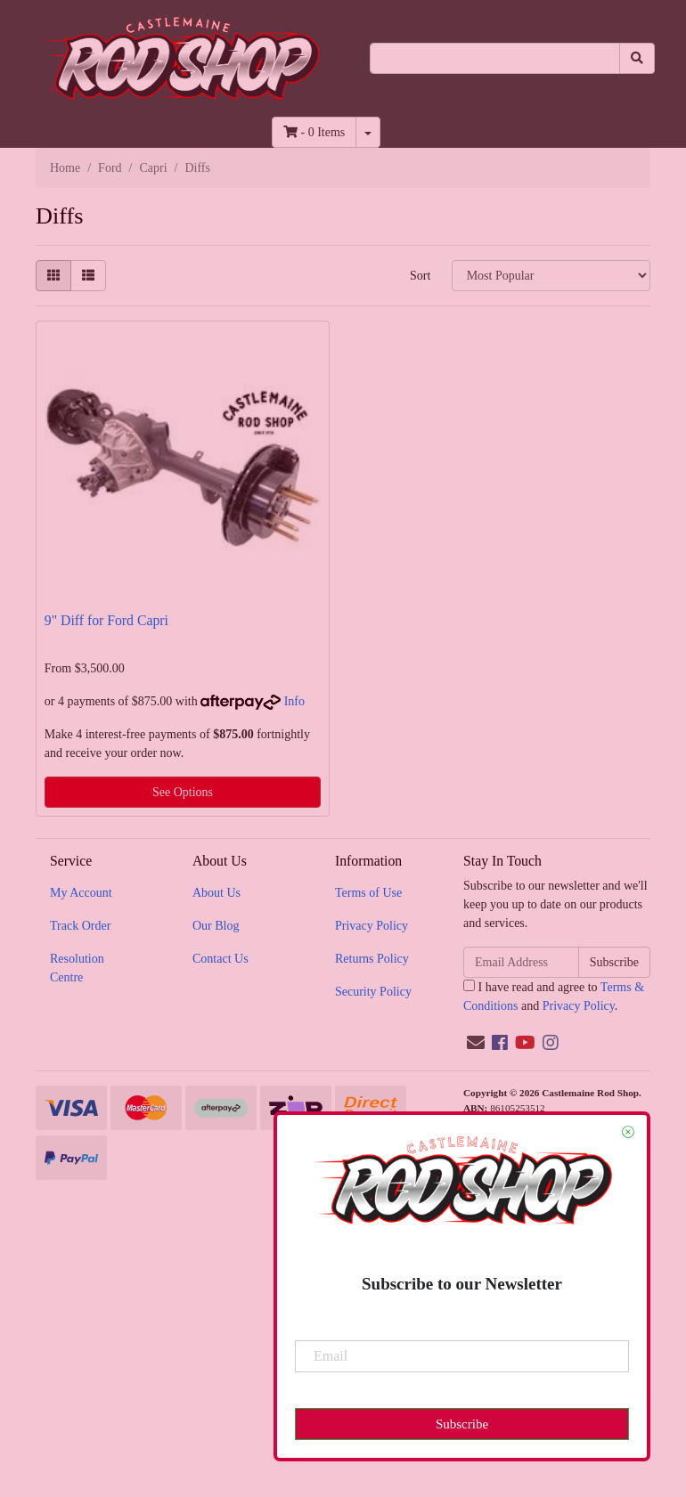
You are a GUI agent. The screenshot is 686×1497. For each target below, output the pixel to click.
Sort (420, 275)
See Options (182, 792)
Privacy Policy (371, 925)
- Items (314, 132)
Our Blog (216, 925)
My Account (81, 892)
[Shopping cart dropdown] (367, 132)
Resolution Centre (77, 968)
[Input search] (495, 58)
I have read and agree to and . (553, 996)
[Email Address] (521, 962)
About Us (216, 892)
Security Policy (373, 991)
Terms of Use (368, 892)
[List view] (88, 275)
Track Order (80, 925)
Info (294, 701)
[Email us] (476, 1043)
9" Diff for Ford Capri (106, 620)
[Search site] (637, 58)
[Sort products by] (551, 275)
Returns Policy (372, 958)
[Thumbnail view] (53, 275)
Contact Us (220, 958)
